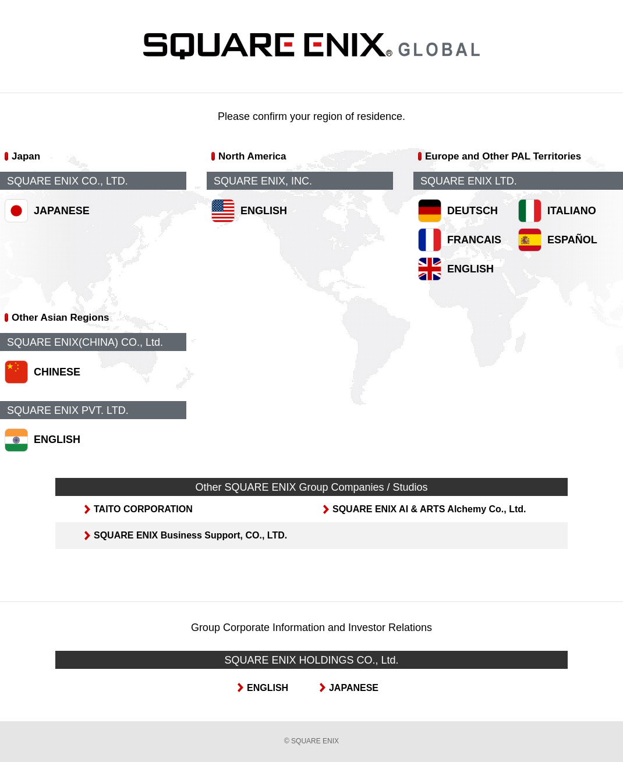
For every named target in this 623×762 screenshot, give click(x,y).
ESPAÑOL (572, 240)
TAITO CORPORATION (143, 509)
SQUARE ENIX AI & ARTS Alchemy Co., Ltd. (429, 509)
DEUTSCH (472, 211)
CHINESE (57, 372)
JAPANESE (62, 211)
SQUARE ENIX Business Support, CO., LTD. (190, 535)
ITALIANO (571, 211)
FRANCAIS (474, 240)
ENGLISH (263, 211)
